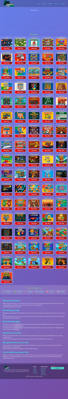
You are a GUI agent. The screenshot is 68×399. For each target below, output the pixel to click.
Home (39, 3)
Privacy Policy (35, 373)
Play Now (6, 48)
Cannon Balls (43, 373)
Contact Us (62, 3)
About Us (56, 3)
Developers (50, 3)
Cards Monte (43, 372)
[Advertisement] (34, 21)
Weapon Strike (43, 369)
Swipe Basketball (43, 374)
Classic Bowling (43, 370)
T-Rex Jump (43, 371)
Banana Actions (43, 368)
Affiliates (44, 3)
